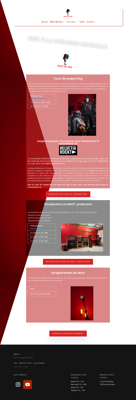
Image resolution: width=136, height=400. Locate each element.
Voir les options (36, 98)
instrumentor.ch (35, 187)
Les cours (71, 21)
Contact (90, 21)
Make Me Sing (56, 21)
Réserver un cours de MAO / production (68, 262)
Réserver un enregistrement (68, 333)
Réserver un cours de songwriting (68, 194)
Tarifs (82, 21)
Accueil (45, 21)
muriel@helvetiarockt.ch (53, 163)
